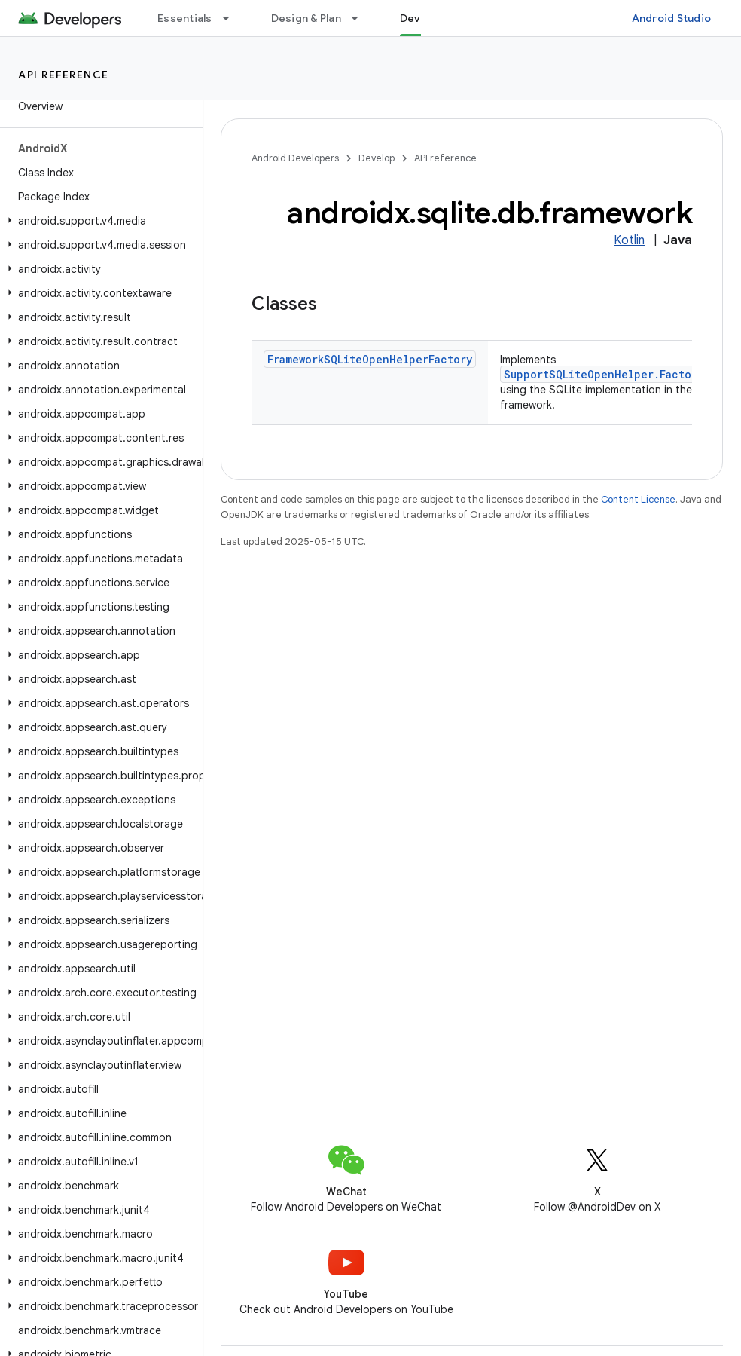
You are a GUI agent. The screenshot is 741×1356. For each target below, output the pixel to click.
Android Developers (295, 158)
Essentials (184, 18)
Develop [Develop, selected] (422, 18)
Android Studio (672, 18)
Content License (638, 499)
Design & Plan (306, 18)
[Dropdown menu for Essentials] (232, 18)
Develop (376, 158)
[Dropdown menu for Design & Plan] (361, 18)
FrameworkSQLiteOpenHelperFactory (369, 359)
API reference (63, 74)
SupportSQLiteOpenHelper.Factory (603, 374)
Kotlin (629, 240)
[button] (98, 221)
